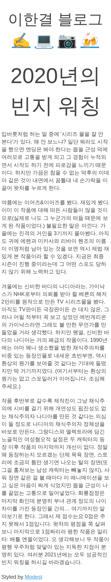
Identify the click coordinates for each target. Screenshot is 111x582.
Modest (33, 577)
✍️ (21, 40)
